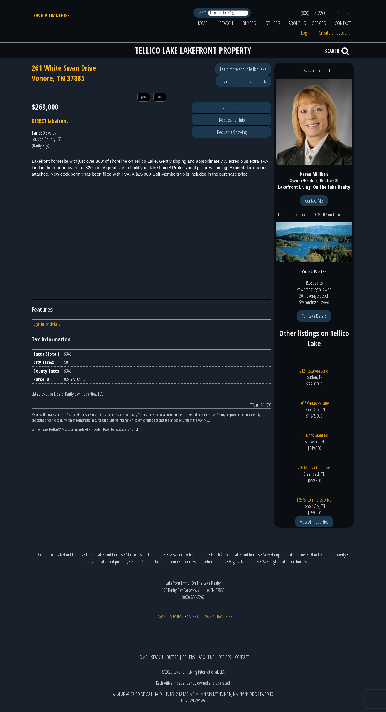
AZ (128, 694)
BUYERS (249, 23)
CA (132, 694)
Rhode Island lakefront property (103, 561)
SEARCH (226, 23)
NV (242, 694)
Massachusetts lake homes (146, 554)
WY (203, 700)
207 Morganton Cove (314, 467)
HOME (202, 23)
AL (119, 694)
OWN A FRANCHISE (52, 15)
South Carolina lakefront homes (155, 561)
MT (215, 694)
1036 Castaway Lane (314, 403)
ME (191, 694)
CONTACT (343, 23)
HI (152, 694)
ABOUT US (297, 23)
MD (186, 694)
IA (156, 694)
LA (180, 694)
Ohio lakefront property (327, 554)
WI (192, 700)
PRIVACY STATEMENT (169, 617)
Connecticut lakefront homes (60, 554)
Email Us (342, 12)
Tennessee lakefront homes (205, 561)
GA (148, 694)
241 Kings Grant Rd (314, 435)
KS (172, 694)
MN (203, 694)
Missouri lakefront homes (188, 554)
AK (114, 694)
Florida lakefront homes (104, 554)
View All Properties (314, 522)
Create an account (334, 32)
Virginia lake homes (244, 561)
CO (137, 694)
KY (176, 694)
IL (164, 694)
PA (262, 694)
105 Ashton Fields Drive (314, 500)
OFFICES (319, 23)
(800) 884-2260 (313, 12)
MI (197, 694)
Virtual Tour (231, 107)
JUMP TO (201, 12)
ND (221, 694)
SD (267, 694)
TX (271, 694)
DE (143, 694)
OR (257, 694)
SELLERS (272, 23)
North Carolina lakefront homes (235, 554)
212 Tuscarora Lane (314, 371)
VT (187, 700)
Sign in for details (46, 324)
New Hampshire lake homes (284, 554)
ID (160, 694)
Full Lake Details (314, 316)
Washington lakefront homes (284, 561)
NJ (230, 694)
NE (226, 694)
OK (251, 694)
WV (197, 700)
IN (167, 694)
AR (123, 694)
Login (305, 32)
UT (183, 700)
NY (246, 694)
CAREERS (193, 617)
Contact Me (314, 201)
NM (236, 694)
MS (209, 694)
